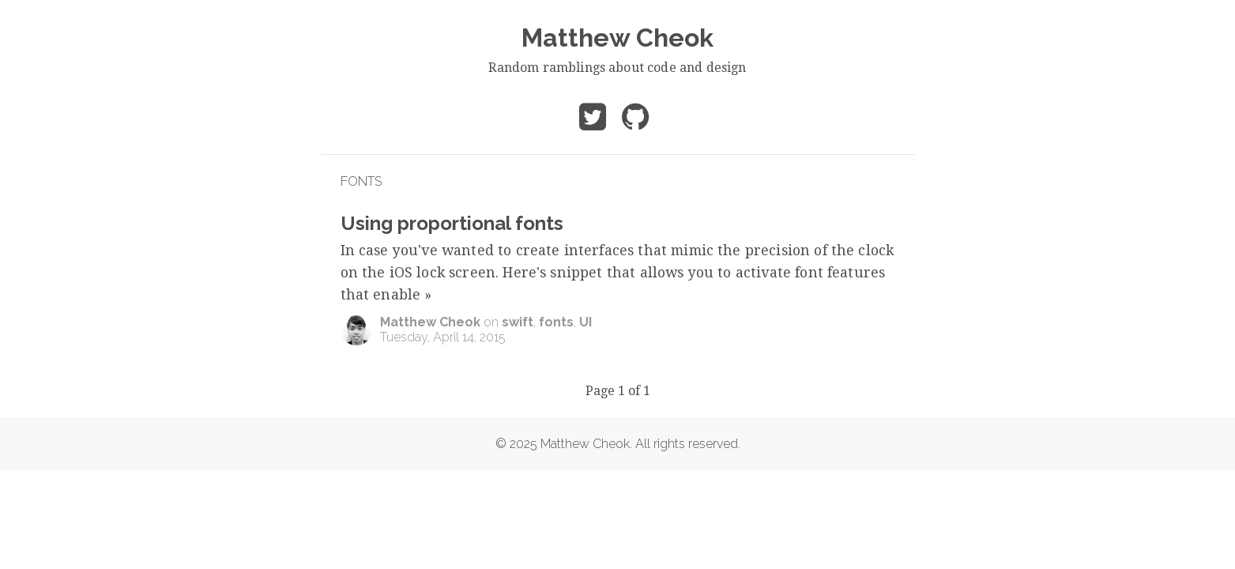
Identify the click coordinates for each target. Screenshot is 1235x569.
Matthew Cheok (617, 37)
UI (585, 322)
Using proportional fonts (452, 223)
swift (517, 322)
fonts (556, 322)
